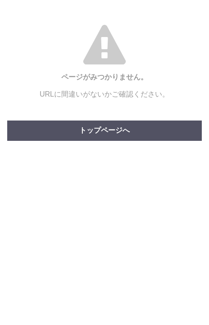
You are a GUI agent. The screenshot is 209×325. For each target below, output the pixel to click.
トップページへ (104, 130)
